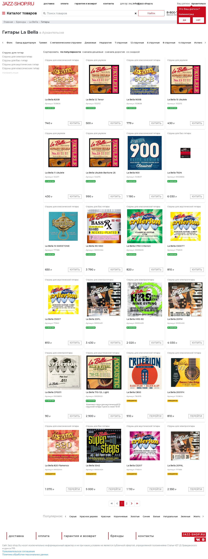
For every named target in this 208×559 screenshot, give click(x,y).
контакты (108, 3)
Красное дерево (89, 516)
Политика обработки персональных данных (25, 554)
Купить (75, 123)
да (184, 20)
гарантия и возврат (86, 3)
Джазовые (90, 42)
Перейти (155, 416)
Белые (156, 516)
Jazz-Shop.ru (18, 3)
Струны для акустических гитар (20, 64)
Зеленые (185, 516)
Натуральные (170, 516)
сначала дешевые (92, 52)
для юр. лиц (136, 3)
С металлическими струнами (65, 42)
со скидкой (133, 52)
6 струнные (153, 42)
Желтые (197, 516)
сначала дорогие (115, 52)
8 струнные (169, 42)
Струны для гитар (13, 52)
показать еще (10, 72)
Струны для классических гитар (20, 68)
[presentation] (2, 42)
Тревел (43, 42)
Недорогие (105, 42)
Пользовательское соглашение (18, 551)
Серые (73, 516)
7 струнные (121, 42)
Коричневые (121, 516)
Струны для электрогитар (17, 56)
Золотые (135, 516)
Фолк (9, 42)
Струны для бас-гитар (15, 60)
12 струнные (137, 42)
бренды (117, 536)
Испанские (200, 42)
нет (198, 20)
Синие (146, 516)
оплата (64, 3)
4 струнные (185, 42)
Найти (151, 13)
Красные (106, 516)
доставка (49, 3)
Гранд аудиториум (26, 42)
